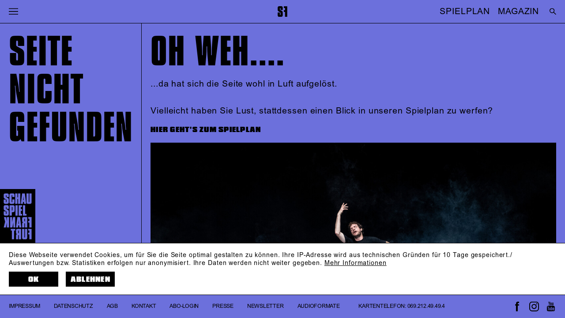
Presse (223, 306)
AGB (112, 306)
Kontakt (144, 306)
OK (33, 279)
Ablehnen (90, 279)
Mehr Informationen (355, 263)
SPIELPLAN (465, 11)
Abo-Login (184, 306)
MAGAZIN (518, 11)
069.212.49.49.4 (426, 306)
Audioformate (319, 306)
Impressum (24, 306)
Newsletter (265, 306)
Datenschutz (73, 306)
